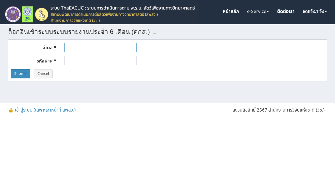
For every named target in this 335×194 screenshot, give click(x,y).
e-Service (258, 11)
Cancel (43, 74)
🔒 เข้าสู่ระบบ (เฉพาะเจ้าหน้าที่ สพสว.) (42, 110)
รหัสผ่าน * (46, 61)
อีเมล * (49, 47)
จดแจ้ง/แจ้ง (314, 11)
